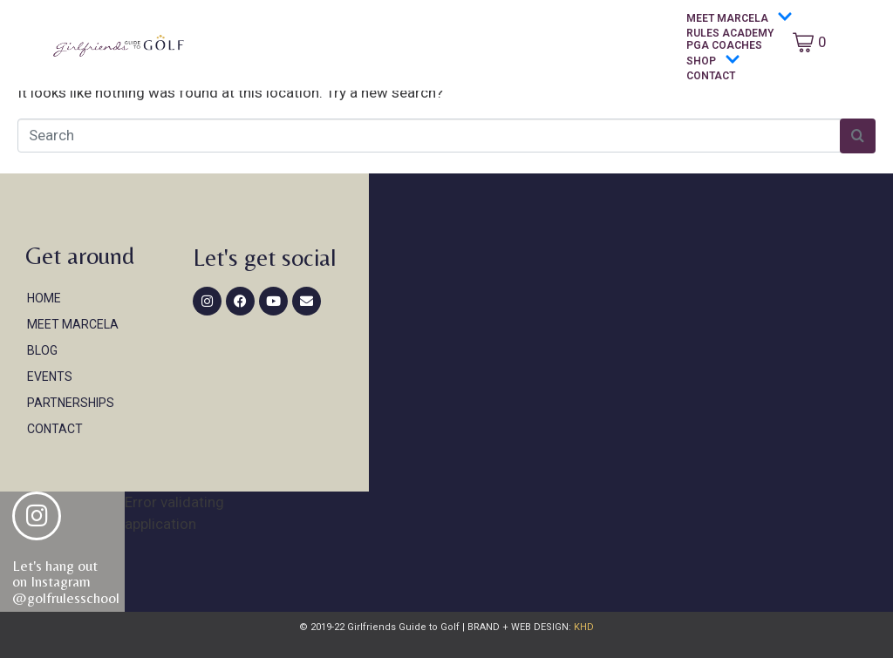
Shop (713, 60)
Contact (710, 76)
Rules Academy (730, 33)
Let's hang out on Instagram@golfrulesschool (65, 582)
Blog (42, 350)
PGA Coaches (724, 45)
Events (49, 376)
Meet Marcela (739, 18)
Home (44, 298)
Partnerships (70, 403)
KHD (582, 627)
